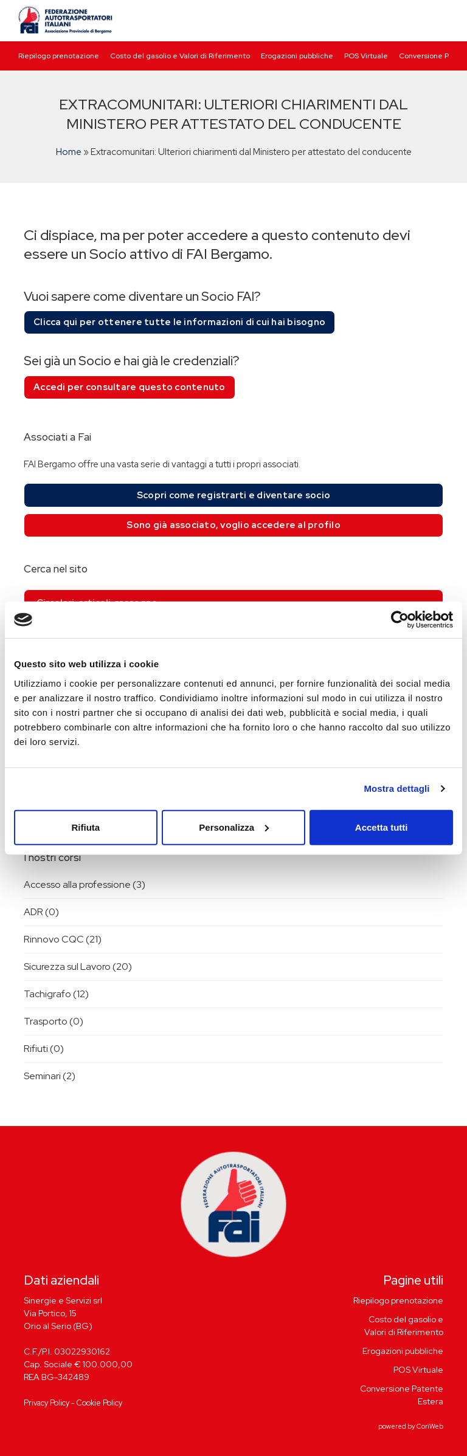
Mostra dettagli (396, 788)
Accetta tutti (381, 827)
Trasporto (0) (53, 1021)
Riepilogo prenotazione (58, 56)
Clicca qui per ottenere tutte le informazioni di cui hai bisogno (179, 322)
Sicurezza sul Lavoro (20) (78, 966)
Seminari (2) (49, 1076)
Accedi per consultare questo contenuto (129, 387)
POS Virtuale (366, 56)
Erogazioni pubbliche (297, 56)
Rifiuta (85, 827)
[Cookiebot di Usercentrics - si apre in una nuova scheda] (400, 620)
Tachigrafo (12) (56, 993)
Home (68, 152)
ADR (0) (41, 911)
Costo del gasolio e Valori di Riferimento (180, 56)
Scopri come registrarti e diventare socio (233, 495)
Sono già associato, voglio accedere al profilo (233, 525)
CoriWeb (430, 1426)
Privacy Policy (46, 1403)
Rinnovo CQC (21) (63, 939)
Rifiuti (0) (44, 1048)
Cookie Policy (99, 1403)
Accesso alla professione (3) (84, 884)
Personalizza (234, 827)
